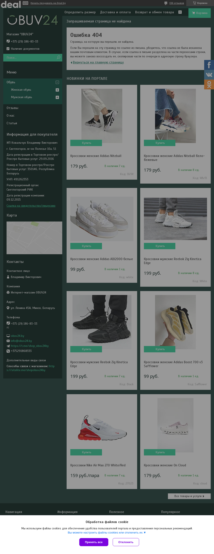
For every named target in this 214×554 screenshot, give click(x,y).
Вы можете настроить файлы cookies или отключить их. (105, 532)
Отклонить (125, 542)
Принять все (94, 542)
